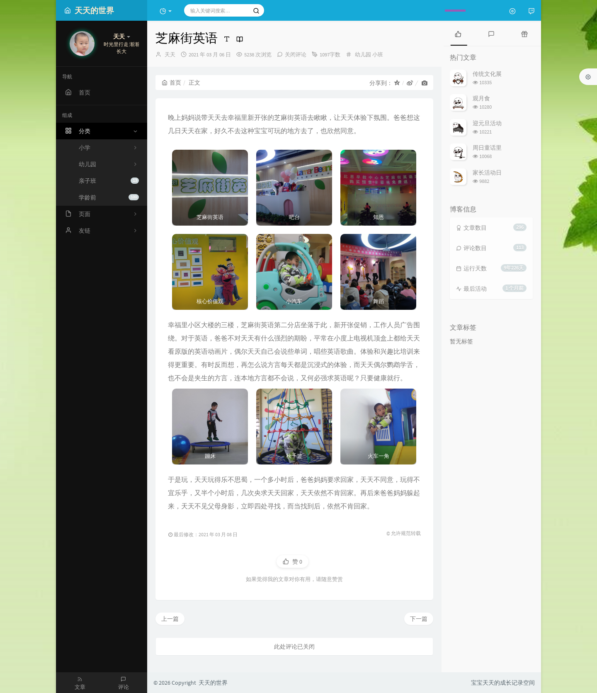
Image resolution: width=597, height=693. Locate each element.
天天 (170, 54)
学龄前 (109, 197)
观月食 (481, 98)
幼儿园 (363, 54)
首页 (171, 82)
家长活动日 (487, 172)
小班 (377, 54)
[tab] (458, 33)
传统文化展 (487, 74)
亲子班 (109, 181)
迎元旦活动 (487, 123)
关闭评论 (295, 54)
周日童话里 (487, 147)
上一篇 (170, 618)
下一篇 (418, 618)
